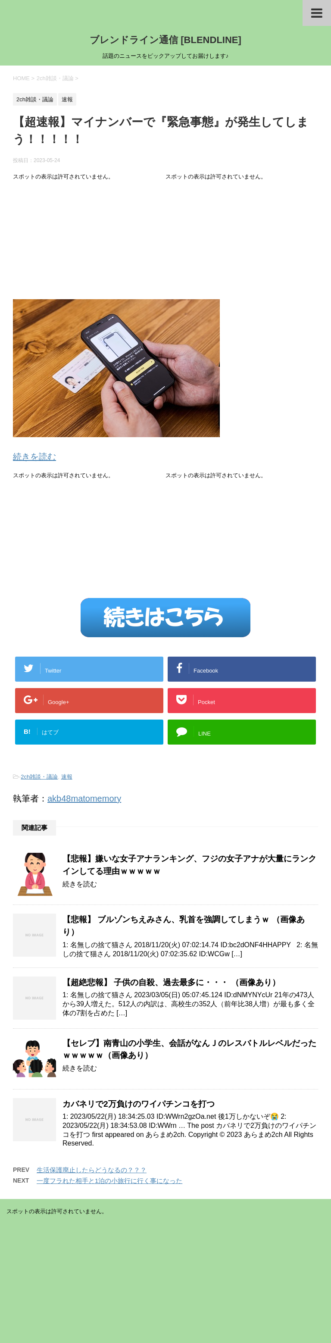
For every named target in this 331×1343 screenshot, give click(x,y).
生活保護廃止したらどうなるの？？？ (92, 1170)
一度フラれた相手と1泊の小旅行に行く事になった (109, 1180)
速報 (66, 776)
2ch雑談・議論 (39, 776)
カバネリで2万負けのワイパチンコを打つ (138, 1103)
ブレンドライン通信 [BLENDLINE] (165, 39)
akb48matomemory (84, 798)
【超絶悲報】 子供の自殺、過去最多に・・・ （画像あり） (171, 982)
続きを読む (34, 456)
